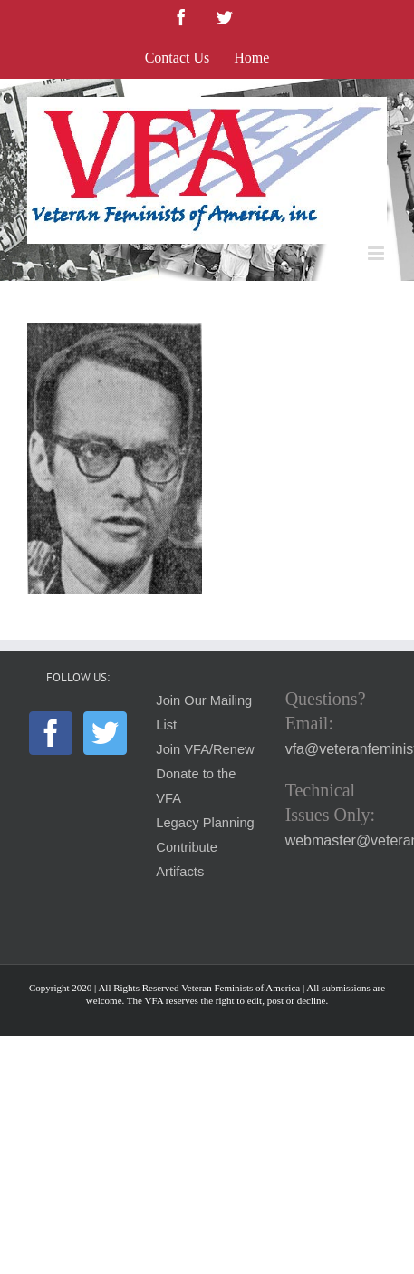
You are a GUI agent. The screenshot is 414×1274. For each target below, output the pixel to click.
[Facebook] (50, 733)
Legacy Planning (205, 823)
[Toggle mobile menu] (377, 253)
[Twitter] (105, 733)
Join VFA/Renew (205, 749)
